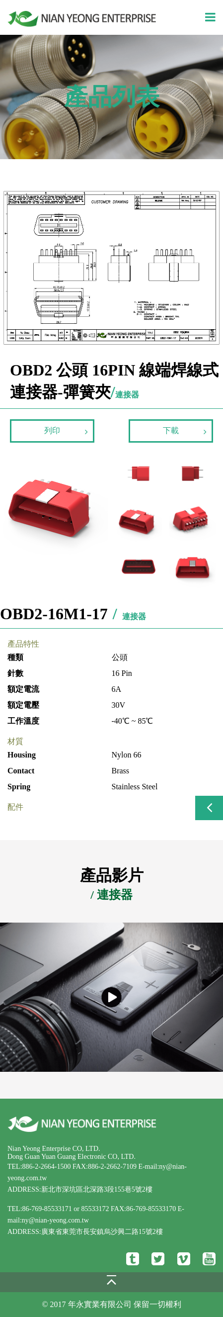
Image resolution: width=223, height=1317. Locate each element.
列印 (66, 431)
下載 (185, 431)
